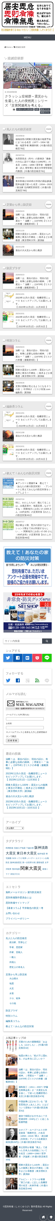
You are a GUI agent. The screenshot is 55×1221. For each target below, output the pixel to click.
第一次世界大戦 (29, 862)
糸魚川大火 (15, 874)
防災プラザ (45, 109)
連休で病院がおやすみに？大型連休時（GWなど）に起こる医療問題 (34, 1119)
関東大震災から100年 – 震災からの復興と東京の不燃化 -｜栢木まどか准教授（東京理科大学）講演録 (34, 237)
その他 (12, 1003)
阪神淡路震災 (16, 862)
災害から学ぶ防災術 (25, 109)
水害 (11, 993)
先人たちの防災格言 (16, 938)
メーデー (31, 858)
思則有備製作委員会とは (19, 897)
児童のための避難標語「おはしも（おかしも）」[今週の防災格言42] (33, 1044)
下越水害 (30, 848)
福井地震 (41, 854)
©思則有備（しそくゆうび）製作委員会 (22, 1206)
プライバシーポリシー (17, 918)
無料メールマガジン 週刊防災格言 (24, 892)
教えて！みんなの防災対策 (20, 1026)
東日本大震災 (27, 853)
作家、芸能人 (16, 952)
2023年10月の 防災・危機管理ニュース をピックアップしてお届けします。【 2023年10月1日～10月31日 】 (26, 804)
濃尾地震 (40, 862)
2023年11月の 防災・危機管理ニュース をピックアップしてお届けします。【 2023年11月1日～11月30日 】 (26, 776)
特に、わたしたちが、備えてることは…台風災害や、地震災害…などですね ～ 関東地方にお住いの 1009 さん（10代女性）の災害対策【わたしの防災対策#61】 (34, 508)
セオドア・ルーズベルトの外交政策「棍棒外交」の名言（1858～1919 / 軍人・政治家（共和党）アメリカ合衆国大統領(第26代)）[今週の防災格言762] (27, 1136)
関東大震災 (31, 868)
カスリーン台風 (42, 858)
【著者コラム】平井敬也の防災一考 (24, 908)
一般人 (12, 957)
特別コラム (45, 112)
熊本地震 (16, 869)
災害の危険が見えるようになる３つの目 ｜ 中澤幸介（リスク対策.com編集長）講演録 (33, 389)
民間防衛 (9, 848)
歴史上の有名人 (17, 967)
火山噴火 (13, 978)
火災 (11, 988)
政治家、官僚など (18, 942)
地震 (37, 109)
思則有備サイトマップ (17, 902)
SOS (14, 858)
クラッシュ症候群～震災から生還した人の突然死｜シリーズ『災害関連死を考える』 (26, 101)
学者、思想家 (16, 947)
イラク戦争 (22, 858)
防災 (8, 862)
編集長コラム (13, 1021)
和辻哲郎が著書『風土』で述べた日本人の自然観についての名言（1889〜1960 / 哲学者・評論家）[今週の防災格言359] (27, 1153)
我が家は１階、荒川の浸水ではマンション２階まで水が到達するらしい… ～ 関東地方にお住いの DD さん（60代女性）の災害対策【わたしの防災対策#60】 (34, 531)
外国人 (12, 962)
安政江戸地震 (20, 848)
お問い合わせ (13, 913)
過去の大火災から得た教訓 (29, 250)
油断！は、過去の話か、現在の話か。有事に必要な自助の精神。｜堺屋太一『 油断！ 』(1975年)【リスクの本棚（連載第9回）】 (27, 1075)
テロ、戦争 (14, 998)
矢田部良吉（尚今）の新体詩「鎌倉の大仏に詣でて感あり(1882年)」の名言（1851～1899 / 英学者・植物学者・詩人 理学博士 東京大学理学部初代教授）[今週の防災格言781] (34, 164)
